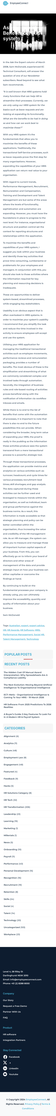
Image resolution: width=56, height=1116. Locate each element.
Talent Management (14, 639)
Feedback (9, 778)
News (7, 842)
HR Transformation (14, 807)
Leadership (10, 814)
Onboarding (10, 849)
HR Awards (13, 630)
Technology (32, 639)
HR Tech (8, 800)
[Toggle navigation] (49, 4)
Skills (6, 899)
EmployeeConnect (36, 1099)
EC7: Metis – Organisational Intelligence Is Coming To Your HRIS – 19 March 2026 (26, 696)
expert (24, 625)
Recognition (10, 877)
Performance (11, 863)
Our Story (8, 1000)
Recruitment (11, 885)
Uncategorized (12, 927)
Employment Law (13, 757)
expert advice (36, 625)
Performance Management (18, 634)
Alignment (9, 736)
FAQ (5, 1017)
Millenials (9, 835)
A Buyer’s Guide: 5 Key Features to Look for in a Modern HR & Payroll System (27, 715)
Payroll (7, 856)
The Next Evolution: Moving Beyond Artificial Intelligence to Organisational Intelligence (28, 686)
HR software (9, 1034)
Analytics (9, 743)
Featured (9, 771)
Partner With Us (12, 1011)
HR (4, 630)
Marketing (9, 828)
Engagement (11, 764)
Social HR (39, 634)
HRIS (37, 630)
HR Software (27, 630)
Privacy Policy (32, 1104)
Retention (9, 892)
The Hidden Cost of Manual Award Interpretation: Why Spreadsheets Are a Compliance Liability (25, 675)
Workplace (10, 934)
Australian (14, 625)
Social (7, 906)
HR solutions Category (16, 793)
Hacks (7, 786)
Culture (8, 750)
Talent (7, 913)
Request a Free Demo (15, 1006)
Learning (9, 821)
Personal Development (16, 870)
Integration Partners (14, 1040)
